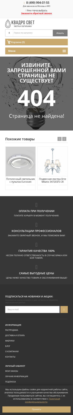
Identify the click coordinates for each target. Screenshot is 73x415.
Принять (36, 409)
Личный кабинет (15, 366)
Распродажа (11, 330)
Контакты (10, 356)
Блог (7, 346)
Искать (60, 33)
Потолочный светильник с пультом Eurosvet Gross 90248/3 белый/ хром (20, 181)
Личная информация (16, 376)
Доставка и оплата (15, 335)
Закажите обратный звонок (36, 13)
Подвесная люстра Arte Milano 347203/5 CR (52, 180)
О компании (12, 351)
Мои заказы (11, 371)
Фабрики (9, 340)
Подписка (10, 381)
